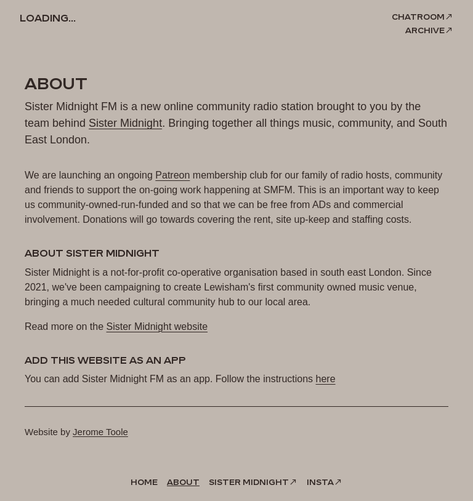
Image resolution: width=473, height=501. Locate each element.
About (183, 482)
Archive (425, 30)
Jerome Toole (100, 432)
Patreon (172, 175)
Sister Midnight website (157, 326)
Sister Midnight (125, 123)
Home (144, 482)
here (326, 379)
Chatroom (418, 17)
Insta (320, 482)
